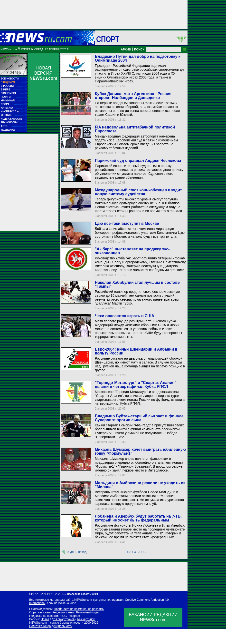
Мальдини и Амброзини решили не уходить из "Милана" (140, 485)
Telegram (74, 616)
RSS (62, 616)
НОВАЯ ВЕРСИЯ (43, 73)
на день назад (76, 552)
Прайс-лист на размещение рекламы (79, 609)
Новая (45, 619)
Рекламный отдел (88, 612)
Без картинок (85, 619)
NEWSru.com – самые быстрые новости (56, 622)
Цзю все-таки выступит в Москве (127, 223)
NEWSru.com (8, 49)
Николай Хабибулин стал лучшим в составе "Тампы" (137, 284)
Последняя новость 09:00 (82, 594)
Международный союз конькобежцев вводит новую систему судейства (138, 192)
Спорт (107, 39)
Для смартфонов (63, 619)
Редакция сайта (63, 612)
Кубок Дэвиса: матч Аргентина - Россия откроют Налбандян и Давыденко (133, 96)
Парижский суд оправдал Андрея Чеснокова (138, 160)
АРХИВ (126, 49)
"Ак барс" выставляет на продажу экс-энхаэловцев (132, 251)
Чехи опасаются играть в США (124, 316)
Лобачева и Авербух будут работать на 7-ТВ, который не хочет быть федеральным (138, 518)
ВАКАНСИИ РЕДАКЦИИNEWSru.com (153, 617)
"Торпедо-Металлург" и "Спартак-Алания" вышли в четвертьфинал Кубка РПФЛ (135, 385)
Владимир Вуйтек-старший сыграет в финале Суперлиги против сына (139, 418)
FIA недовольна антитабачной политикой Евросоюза (135, 129)
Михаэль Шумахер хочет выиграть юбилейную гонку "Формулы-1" (140, 451)
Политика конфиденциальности (50, 626)
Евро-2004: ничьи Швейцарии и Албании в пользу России (136, 351)
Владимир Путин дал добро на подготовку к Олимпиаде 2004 (137, 58)
